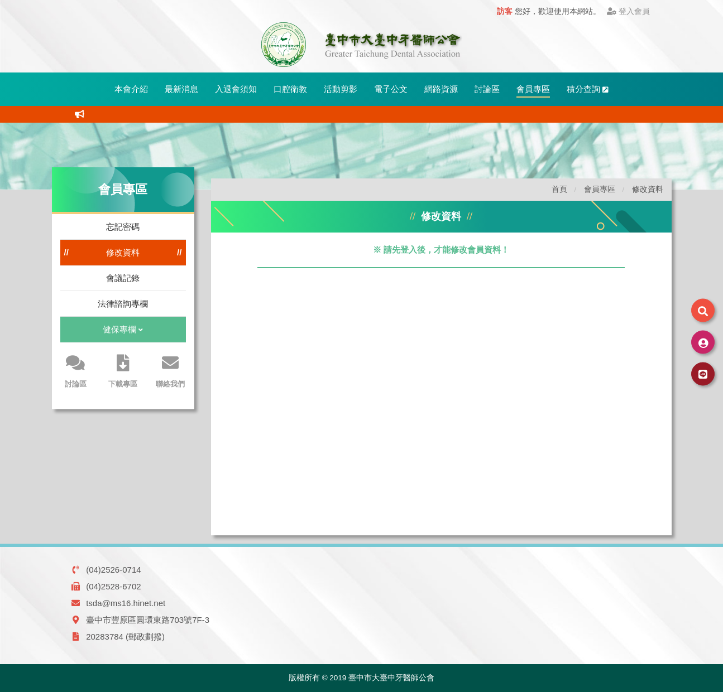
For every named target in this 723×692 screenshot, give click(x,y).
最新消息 (181, 89)
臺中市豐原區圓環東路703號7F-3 (147, 620)
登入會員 (628, 11)
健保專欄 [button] (123, 330)
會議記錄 (123, 278)
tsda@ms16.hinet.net (125, 603)
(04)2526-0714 (113, 569)
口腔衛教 (290, 89)
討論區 (487, 89)
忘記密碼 (123, 226)
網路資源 (441, 89)
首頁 (559, 189)
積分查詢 (588, 89)
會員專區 (533, 89)
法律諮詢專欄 (123, 303)
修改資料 (123, 252)
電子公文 (391, 89)
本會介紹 (131, 89)
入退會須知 (236, 89)
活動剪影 (340, 89)
